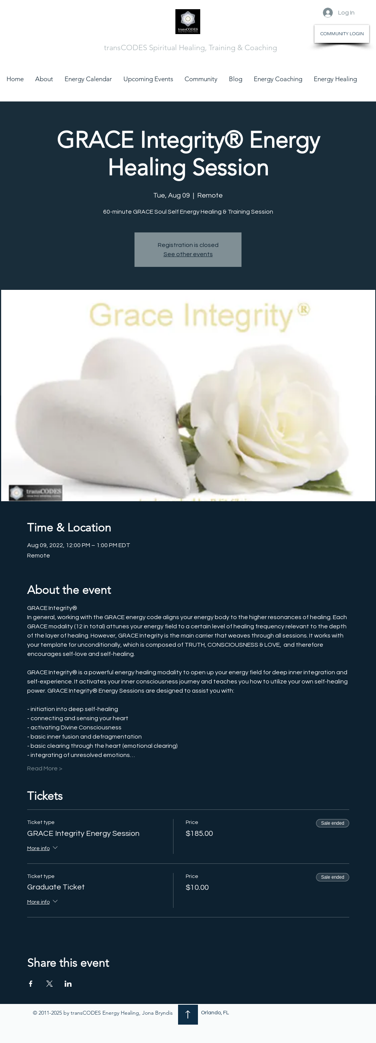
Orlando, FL (215, 1012)
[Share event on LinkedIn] (68, 984)
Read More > (44, 768)
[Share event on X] (49, 984)
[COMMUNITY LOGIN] (341, 34)
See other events (188, 254)
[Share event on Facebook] (30, 984)
